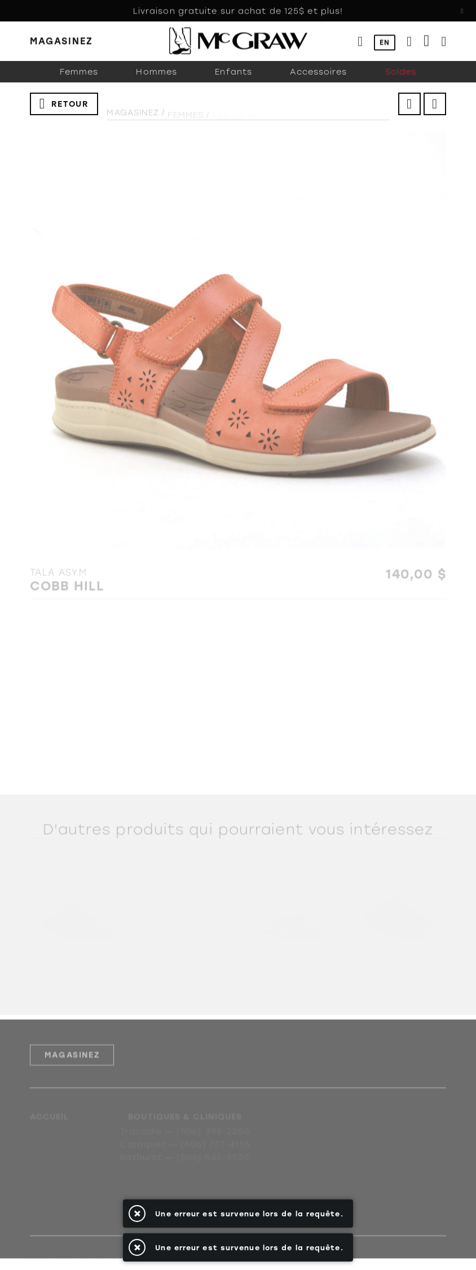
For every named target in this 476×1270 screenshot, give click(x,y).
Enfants (233, 82)
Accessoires (318, 82)
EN (385, 43)
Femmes (79, 82)
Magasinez (133, 119)
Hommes (156, 82)
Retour (70, 110)
